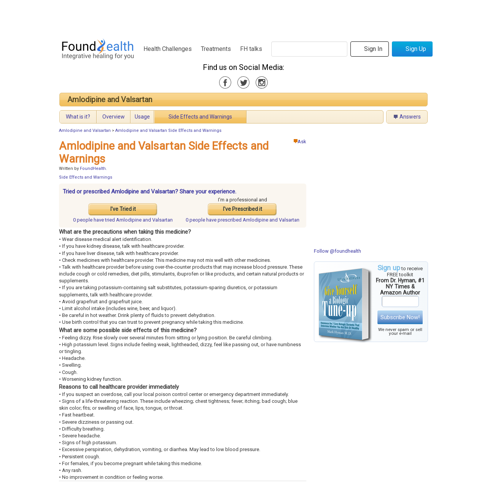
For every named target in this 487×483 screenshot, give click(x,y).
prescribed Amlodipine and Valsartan (242, 220)
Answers (410, 117)
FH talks (251, 48)
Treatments (216, 48)
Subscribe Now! (400, 317)
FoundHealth (93, 168)
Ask (300, 141)
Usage (142, 117)
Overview (113, 117)
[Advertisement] (243, 17)
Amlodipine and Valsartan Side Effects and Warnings (168, 130)
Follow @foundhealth (337, 251)
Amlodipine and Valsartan (109, 99)
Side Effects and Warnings (200, 117)
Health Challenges (167, 48)
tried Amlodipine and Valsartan (123, 220)
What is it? (78, 117)
